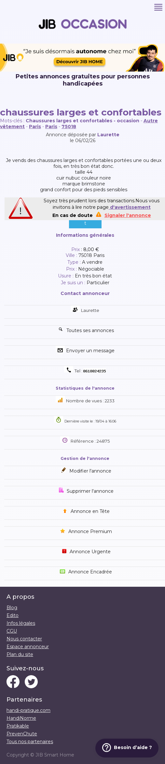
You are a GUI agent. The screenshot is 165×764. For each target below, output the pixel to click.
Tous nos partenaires (30, 741)
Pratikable (18, 726)
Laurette (108, 135)
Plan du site (20, 654)
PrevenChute (22, 734)
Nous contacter (24, 639)
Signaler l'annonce (127, 215)
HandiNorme (21, 718)
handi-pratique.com (28, 710)
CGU (12, 631)
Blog (12, 607)
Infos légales (21, 623)
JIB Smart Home (54, 755)
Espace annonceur (28, 647)
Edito (13, 615)
